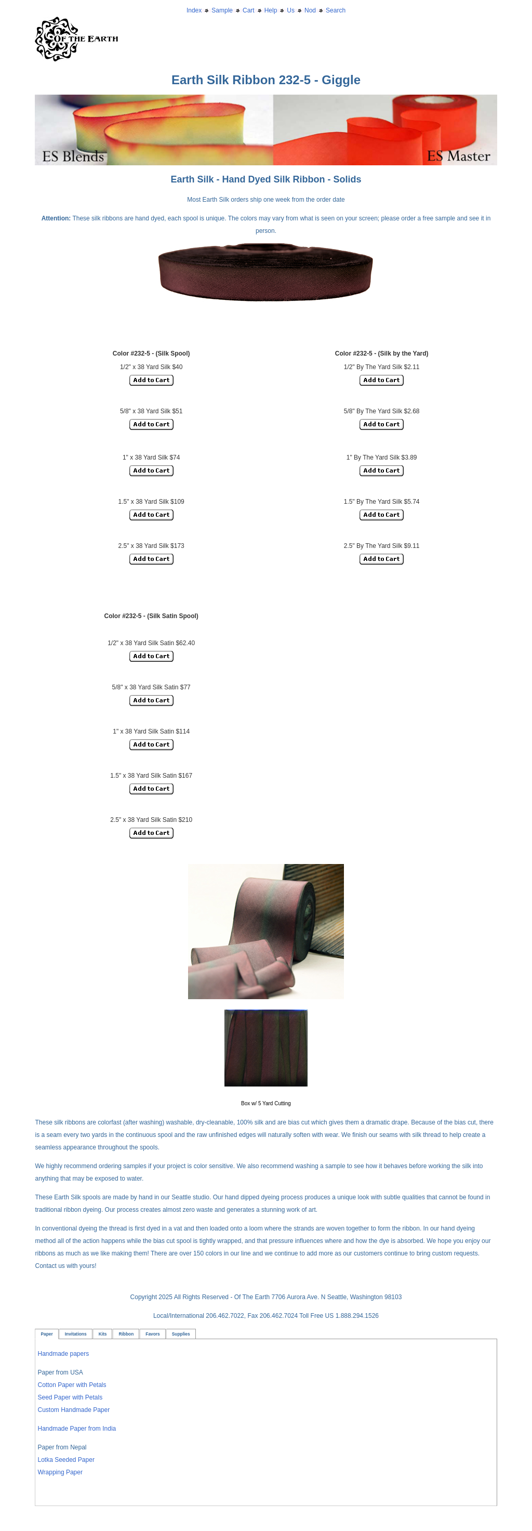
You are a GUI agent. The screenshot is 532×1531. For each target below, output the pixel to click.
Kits (103, 1334)
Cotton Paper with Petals (71, 1385)
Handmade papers (63, 1353)
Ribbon (126, 1334)
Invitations (76, 1334)
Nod (310, 10)
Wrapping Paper (60, 1472)
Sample (222, 10)
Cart (249, 10)
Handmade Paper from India (76, 1428)
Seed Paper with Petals (69, 1397)
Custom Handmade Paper (73, 1410)
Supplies (181, 1334)
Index (194, 10)
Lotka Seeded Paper (65, 1459)
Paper (46, 1334)
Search (335, 10)
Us (291, 10)
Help (270, 10)
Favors (152, 1334)
